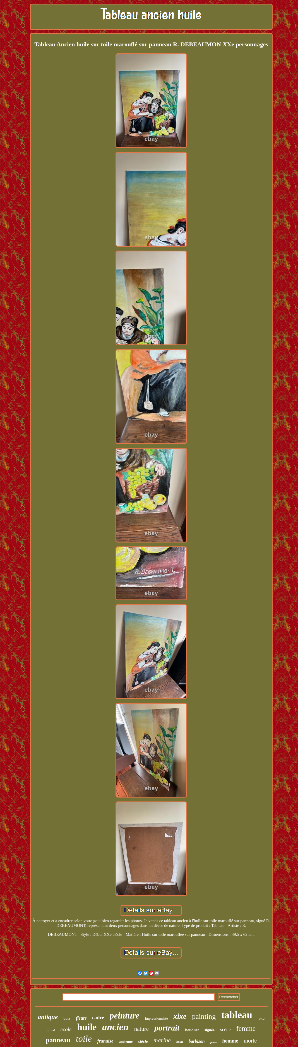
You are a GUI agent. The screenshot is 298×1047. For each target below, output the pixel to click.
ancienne (126, 1041)
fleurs (81, 1018)
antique (48, 1016)
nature (141, 1028)
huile (87, 1027)
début (261, 1019)
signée (209, 1030)
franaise (105, 1041)
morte (250, 1041)
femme (246, 1028)
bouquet (192, 1030)
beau (179, 1042)
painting (204, 1016)
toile (84, 1039)
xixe (179, 1016)
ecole (65, 1029)
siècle (143, 1041)
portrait (166, 1027)
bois (66, 1018)
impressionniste (156, 1018)
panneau (58, 1040)
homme (230, 1041)
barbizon (197, 1041)
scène (225, 1029)
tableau (236, 1015)
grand (51, 1030)
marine (162, 1040)
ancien (115, 1027)
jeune (213, 1042)
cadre (98, 1017)
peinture (125, 1015)
